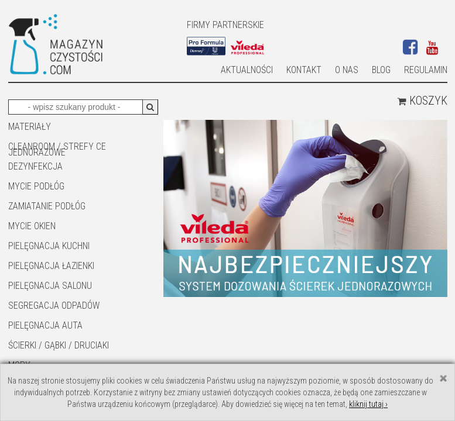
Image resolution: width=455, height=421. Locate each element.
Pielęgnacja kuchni (49, 245)
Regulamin (425, 69)
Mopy (19, 365)
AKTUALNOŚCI (247, 69)
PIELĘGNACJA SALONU (50, 285)
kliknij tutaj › (368, 404)
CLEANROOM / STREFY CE (57, 146)
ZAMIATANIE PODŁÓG (46, 206)
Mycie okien (32, 226)
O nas (346, 69)
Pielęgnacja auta (45, 325)
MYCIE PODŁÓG (36, 186)
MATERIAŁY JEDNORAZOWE (37, 127)
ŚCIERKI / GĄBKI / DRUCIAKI (58, 345)
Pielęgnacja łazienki (51, 265)
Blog (381, 69)
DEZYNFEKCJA (35, 166)
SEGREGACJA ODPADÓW (54, 305)
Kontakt (303, 69)
